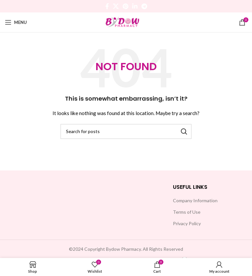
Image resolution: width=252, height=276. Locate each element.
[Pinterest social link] (125, 6)
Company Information (195, 200)
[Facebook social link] (107, 6)
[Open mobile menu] (16, 22)
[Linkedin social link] (134, 6)
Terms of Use (186, 212)
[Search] (126, 131)
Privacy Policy (187, 223)
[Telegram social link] (144, 6)
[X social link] (116, 6)
